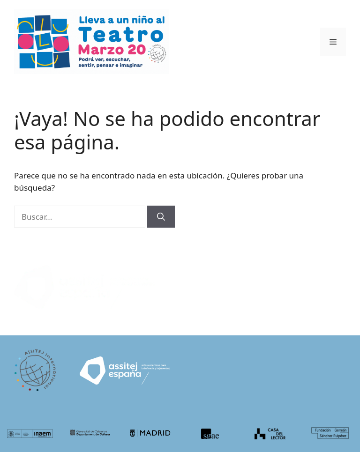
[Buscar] (161, 217)
